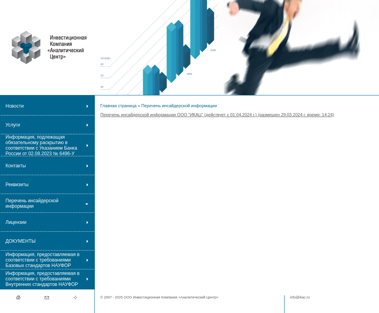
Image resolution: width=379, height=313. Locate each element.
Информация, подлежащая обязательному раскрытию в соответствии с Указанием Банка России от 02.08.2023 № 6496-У (41, 145)
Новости (14, 106)
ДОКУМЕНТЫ (20, 241)
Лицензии (16, 222)
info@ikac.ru (300, 297)
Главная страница (118, 105)
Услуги (12, 125)
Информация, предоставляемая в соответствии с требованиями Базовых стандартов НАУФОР (42, 260)
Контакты (15, 165)
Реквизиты (17, 184)
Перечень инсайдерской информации (31, 203)
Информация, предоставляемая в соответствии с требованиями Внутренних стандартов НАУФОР (42, 279)
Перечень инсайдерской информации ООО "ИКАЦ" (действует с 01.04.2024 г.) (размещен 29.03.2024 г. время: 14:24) (217, 114)
